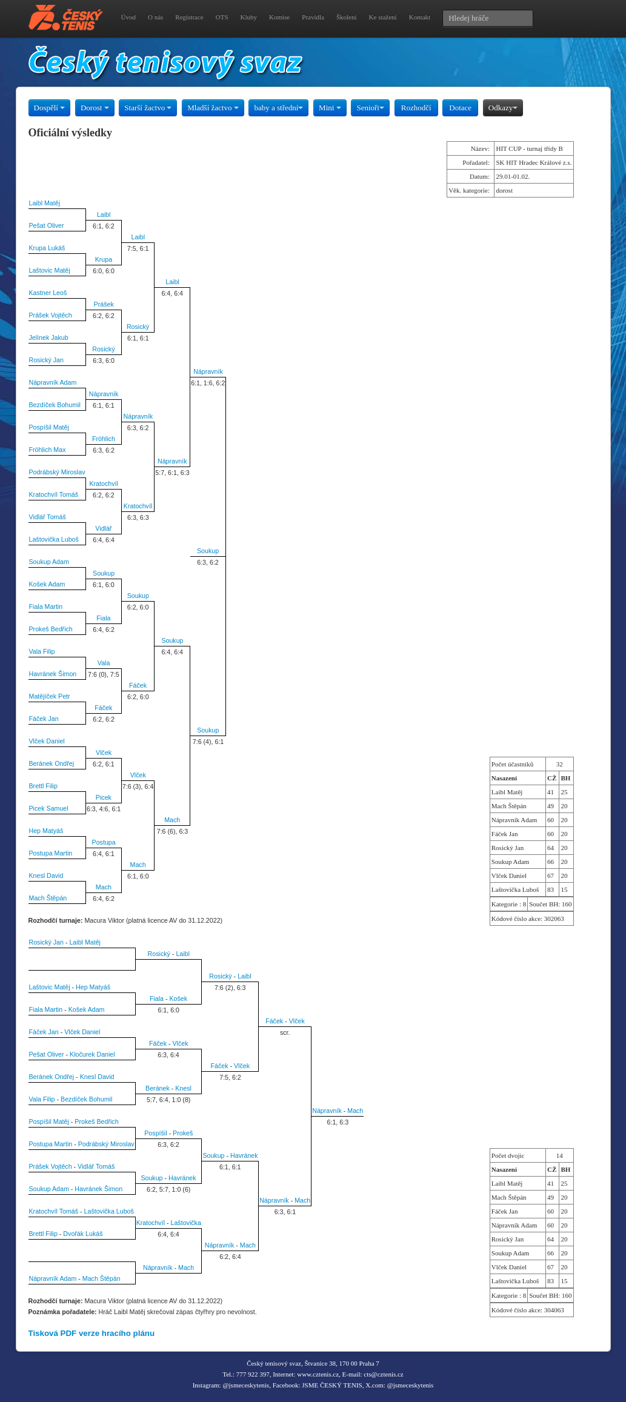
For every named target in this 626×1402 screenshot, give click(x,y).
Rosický (138, 326)
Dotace (460, 107)
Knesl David (46, 875)
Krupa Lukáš (47, 247)
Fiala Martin (46, 606)
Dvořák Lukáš (82, 1233)
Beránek (157, 1088)
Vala (104, 662)
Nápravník (208, 371)
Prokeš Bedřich (51, 629)
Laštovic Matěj (49, 270)
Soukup (208, 550)
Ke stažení (383, 17)
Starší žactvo (147, 107)
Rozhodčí (416, 107)
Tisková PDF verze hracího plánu (91, 1333)
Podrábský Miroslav (57, 472)
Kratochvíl (103, 483)
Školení (346, 17)
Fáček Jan (44, 718)
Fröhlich (103, 438)
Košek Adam (47, 584)
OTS (222, 17)
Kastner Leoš (48, 292)
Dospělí (49, 107)
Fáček (138, 685)
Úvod (128, 17)
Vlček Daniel (47, 741)
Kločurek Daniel (92, 1054)
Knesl (183, 1088)
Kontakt (419, 17)
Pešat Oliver (46, 225)
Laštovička (186, 1222)
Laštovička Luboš (54, 539)
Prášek (104, 304)
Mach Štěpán (48, 898)
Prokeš (183, 1133)
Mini (330, 107)
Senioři (370, 107)
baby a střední (278, 107)
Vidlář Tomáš (47, 516)
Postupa (104, 842)
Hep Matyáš (46, 830)
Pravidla (313, 17)
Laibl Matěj (45, 203)
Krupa (103, 259)
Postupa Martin (51, 853)
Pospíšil (155, 1133)
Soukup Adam (49, 561)
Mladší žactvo (213, 107)
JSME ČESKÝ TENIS (332, 1385)
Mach (172, 819)
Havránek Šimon (53, 673)
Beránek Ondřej (52, 763)
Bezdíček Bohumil (55, 404)
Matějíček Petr (49, 696)
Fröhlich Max (47, 449)
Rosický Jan (46, 360)
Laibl (104, 214)
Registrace (189, 17)
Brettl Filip (43, 785)
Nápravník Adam (53, 382)
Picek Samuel (48, 808)
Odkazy (503, 107)
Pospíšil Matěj (49, 427)
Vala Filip (42, 651)
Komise (279, 17)
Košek (178, 998)
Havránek (244, 1155)
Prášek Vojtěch (50, 315)
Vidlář (103, 528)
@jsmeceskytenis (245, 1385)
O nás (155, 17)
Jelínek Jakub (48, 337)
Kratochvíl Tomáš (54, 494)
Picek (104, 797)
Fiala (103, 618)
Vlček (104, 752)
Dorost (95, 107)
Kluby (249, 17)
